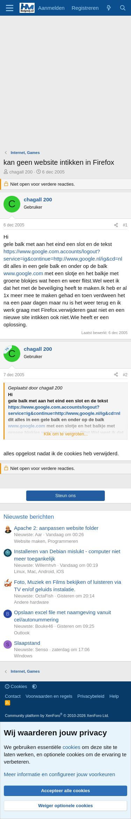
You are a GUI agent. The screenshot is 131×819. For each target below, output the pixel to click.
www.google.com (23, 273)
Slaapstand (27, 643)
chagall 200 (21, 172)
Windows (23, 655)
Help (114, 696)
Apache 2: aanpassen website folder (56, 528)
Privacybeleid (91, 696)
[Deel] (116, 225)
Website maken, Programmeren (46, 541)
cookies (71, 747)
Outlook (22, 632)
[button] (34, 686)
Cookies (16, 686)
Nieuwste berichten (28, 516)
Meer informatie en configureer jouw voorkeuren (59, 774)
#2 (125, 374)
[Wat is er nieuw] (109, 7)
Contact (13, 696)
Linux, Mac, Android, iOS (39, 571)
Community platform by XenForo (57, 715)
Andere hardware (31, 602)
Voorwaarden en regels (49, 696)
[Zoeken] (123, 7)
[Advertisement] (65, 84)
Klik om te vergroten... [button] (66, 433)
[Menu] (9, 8)
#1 (125, 225)
